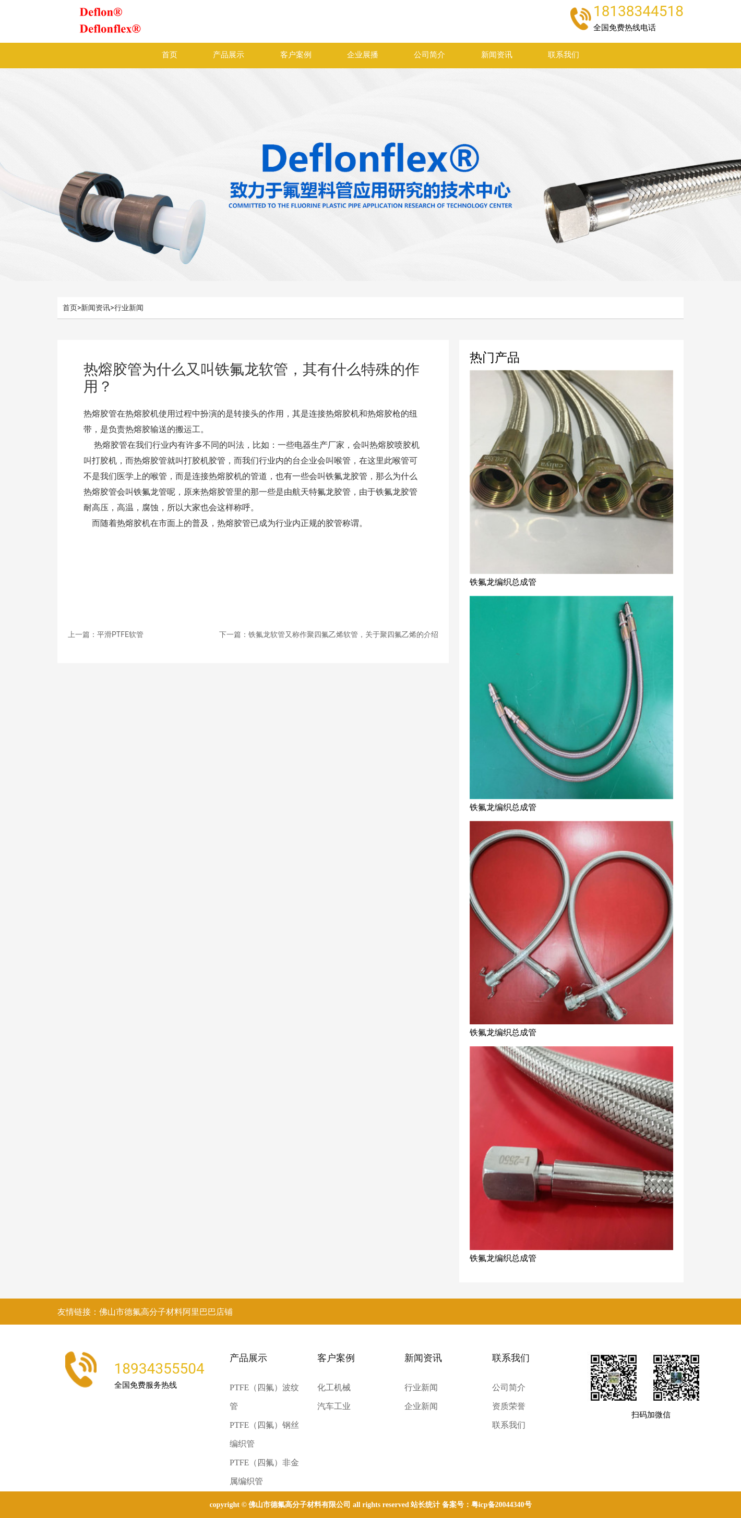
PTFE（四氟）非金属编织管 (264, 1472)
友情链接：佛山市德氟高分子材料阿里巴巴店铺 (145, 1311)
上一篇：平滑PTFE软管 (106, 634)
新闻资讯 (496, 55)
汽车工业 (334, 1406)
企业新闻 (421, 1406)
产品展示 (228, 55)
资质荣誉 (508, 1406)
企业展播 (362, 55)
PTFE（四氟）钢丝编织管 (264, 1434)
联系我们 (563, 55)
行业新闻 (129, 307)
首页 (169, 55)
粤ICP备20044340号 (501, 1505)
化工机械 (334, 1387)
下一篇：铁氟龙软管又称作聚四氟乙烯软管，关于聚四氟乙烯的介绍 (328, 634)
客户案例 (296, 55)
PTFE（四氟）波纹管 (264, 1397)
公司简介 (429, 55)
